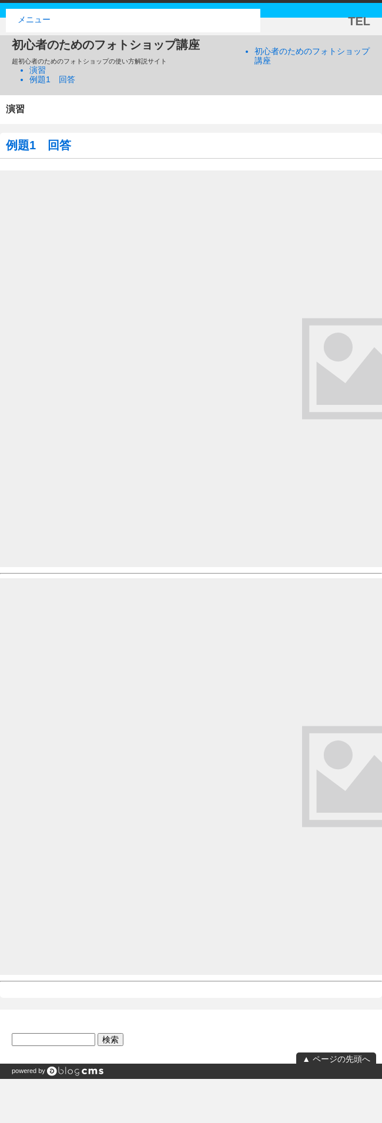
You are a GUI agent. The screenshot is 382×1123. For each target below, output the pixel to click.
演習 (37, 70)
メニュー (34, 19)
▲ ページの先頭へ (336, 1059)
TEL (359, 21)
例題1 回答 (52, 79)
